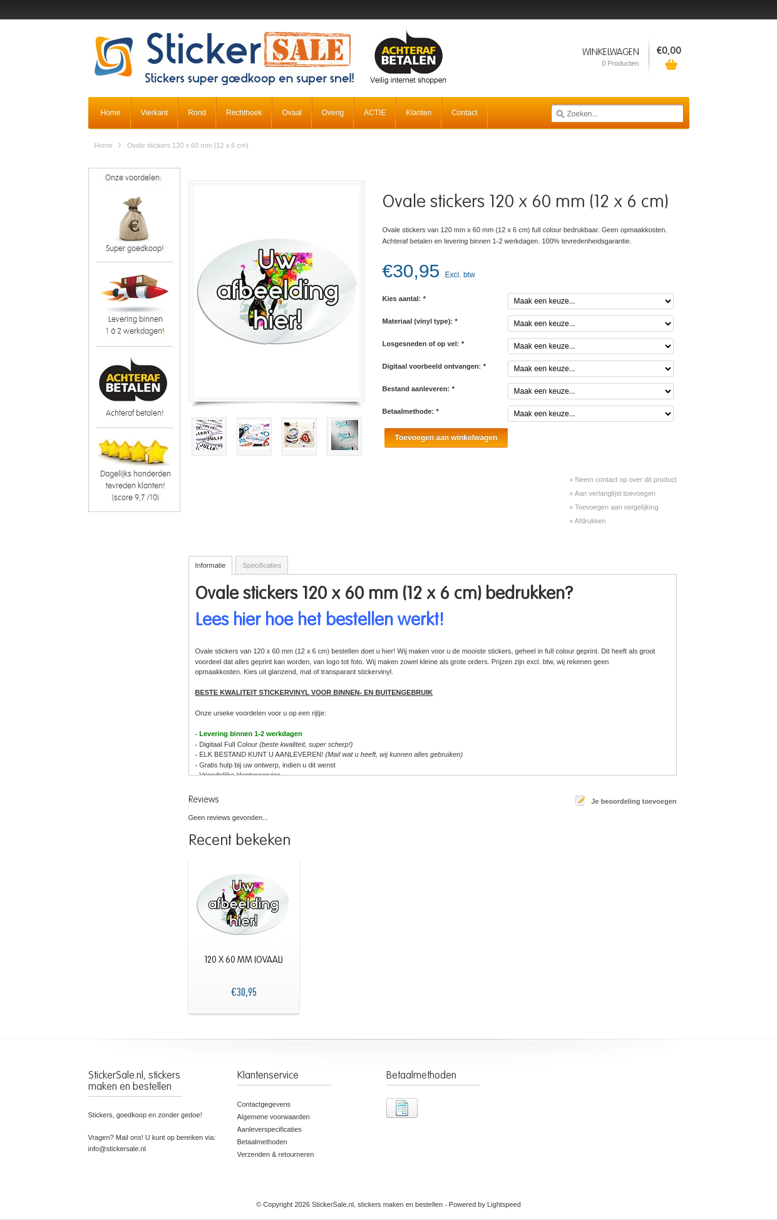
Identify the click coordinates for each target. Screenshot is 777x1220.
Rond (197, 112)
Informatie (210, 565)
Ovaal (291, 112)
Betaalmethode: (411, 411)
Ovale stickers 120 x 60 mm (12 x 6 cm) (188, 145)
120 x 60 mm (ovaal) (243, 960)
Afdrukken (590, 521)
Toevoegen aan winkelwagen (446, 437)
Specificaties (261, 565)
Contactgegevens (264, 1104)
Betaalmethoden (262, 1142)
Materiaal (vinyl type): (420, 321)
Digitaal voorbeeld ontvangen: (434, 366)
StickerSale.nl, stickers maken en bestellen (269, 50)
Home (111, 112)
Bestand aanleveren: (419, 388)
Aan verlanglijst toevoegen (615, 493)
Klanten (418, 112)
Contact (464, 112)
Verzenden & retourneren (275, 1154)
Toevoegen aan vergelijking (616, 507)
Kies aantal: (404, 298)
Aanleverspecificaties (269, 1129)
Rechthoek (244, 112)
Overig (333, 112)
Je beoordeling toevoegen (633, 801)
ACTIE (375, 112)
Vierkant (154, 112)
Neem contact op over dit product (625, 479)
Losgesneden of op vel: (423, 343)
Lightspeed (504, 1204)
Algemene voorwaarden (273, 1116)
